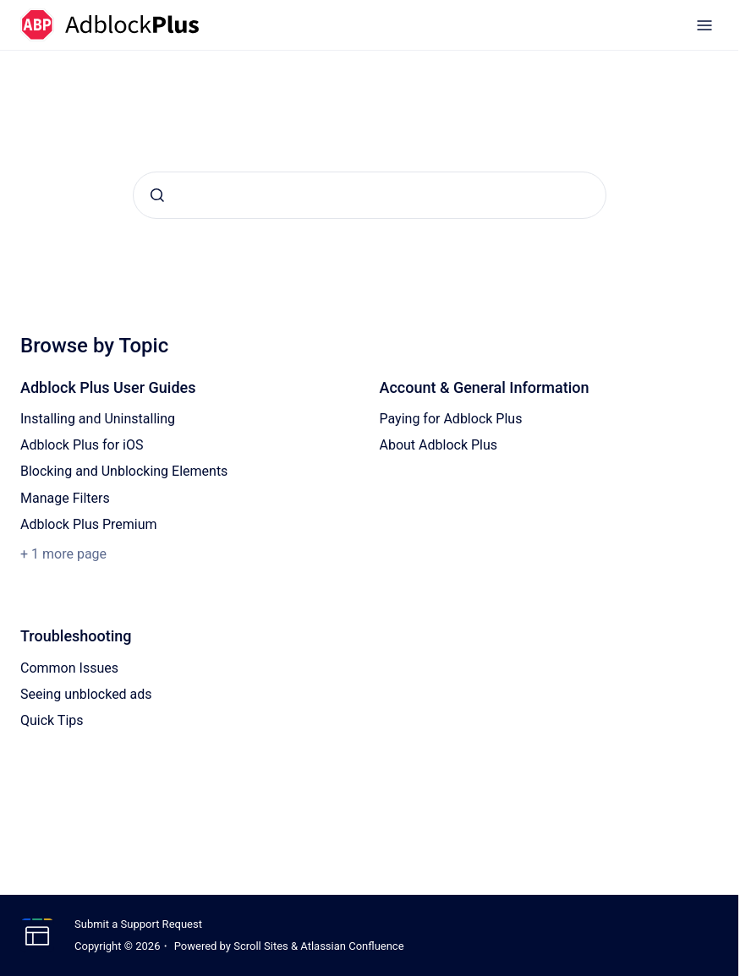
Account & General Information (484, 387)
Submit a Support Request (138, 924)
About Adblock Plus (439, 445)
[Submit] (157, 195)
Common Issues (69, 668)
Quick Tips (52, 720)
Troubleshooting (76, 636)
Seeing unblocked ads (86, 694)
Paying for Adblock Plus (451, 419)
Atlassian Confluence (351, 946)
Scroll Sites (260, 946)
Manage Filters (65, 498)
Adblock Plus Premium (88, 524)
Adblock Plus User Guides (108, 387)
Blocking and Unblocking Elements (123, 471)
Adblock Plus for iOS (81, 445)
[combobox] (370, 195)
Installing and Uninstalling (97, 419)
